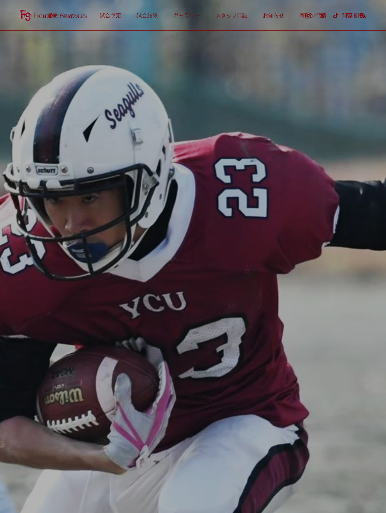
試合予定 (110, 15)
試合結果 (147, 15)
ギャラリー (186, 15)
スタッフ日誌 (231, 15)
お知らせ (273, 15)
